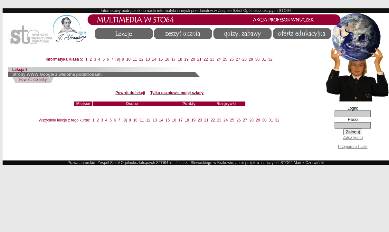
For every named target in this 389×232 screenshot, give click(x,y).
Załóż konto (353, 137)
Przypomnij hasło (352, 146)
